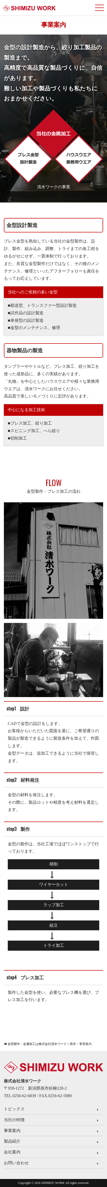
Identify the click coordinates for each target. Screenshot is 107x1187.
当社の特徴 (14, 1120)
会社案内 (12, 1152)
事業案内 (12, 1130)
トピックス (14, 1109)
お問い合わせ (16, 1163)
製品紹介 (12, 1141)
